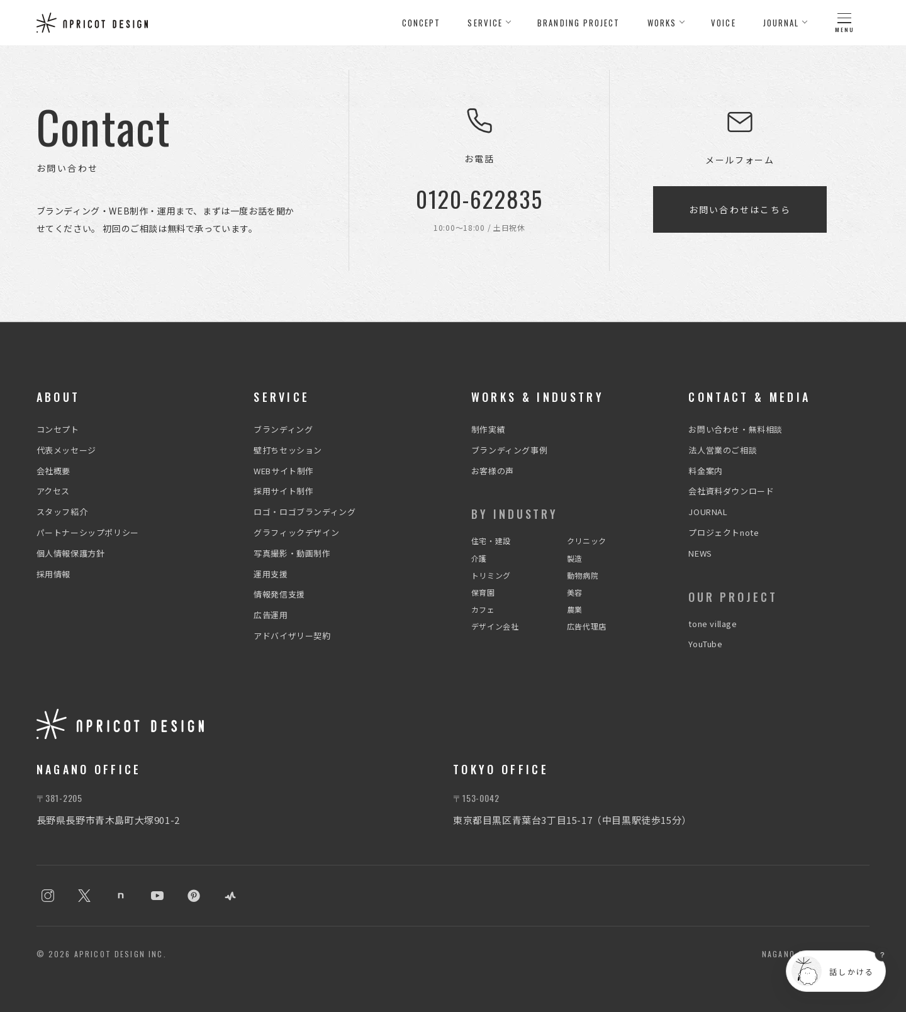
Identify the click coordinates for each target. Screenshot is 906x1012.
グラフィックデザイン (296, 532)
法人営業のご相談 (722, 450)
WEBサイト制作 (284, 471)
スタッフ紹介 (62, 512)
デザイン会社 (495, 626)
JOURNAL (707, 512)
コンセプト (57, 429)
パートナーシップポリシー (87, 532)
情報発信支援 (279, 594)
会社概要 (53, 471)
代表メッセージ (66, 450)
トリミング (491, 575)
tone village (712, 624)
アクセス (53, 491)
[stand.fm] (230, 895)
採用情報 (53, 574)
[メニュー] (844, 22)
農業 (575, 609)
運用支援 (271, 574)
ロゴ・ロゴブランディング (304, 512)
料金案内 (705, 471)
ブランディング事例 (509, 450)
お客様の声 (492, 471)
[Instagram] (47, 895)
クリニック (587, 540)
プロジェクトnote (723, 532)
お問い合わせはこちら (740, 209)
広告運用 (271, 615)
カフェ (483, 609)
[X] (84, 895)
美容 (575, 592)
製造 (575, 558)
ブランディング (283, 429)
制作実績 (488, 429)
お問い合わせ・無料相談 (735, 429)
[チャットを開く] (836, 971)
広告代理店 (587, 626)
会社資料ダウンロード (731, 491)
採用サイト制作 (283, 491)
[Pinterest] (193, 895)
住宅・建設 (491, 540)
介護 (479, 558)
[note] (120, 895)
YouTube (705, 644)
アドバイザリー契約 (292, 636)
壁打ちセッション (288, 450)
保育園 (483, 592)
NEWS (700, 553)
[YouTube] (157, 895)
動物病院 (582, 575)
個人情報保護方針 (70, 553)
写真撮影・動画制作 (292, 553)
